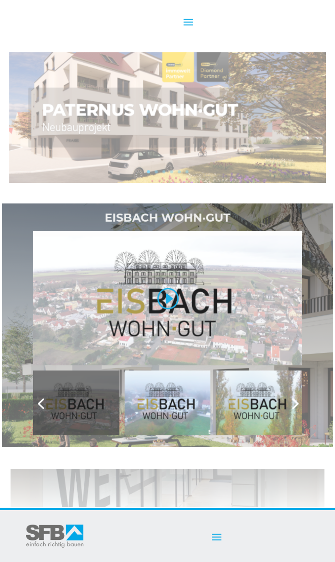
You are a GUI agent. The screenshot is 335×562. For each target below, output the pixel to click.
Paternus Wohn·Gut (140, 111)
